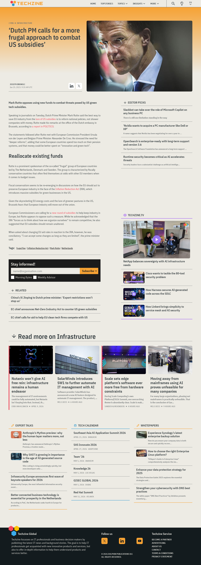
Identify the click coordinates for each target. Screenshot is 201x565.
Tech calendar (88, 425)
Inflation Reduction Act (67, 189)
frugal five (21, 248)
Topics (121, 3)
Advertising (159, 542)
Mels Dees (62, 402)
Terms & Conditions (162, 553)
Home (93, 3)
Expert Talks (24, 425)
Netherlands (67, 248)
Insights (137, 3)
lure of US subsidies (46, 119)
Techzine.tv (136, 215)
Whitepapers (150, 425)
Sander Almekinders (115, 406)
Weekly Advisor (47, 277)
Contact (156, 549)
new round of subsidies (64, 212)
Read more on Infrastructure (57, 336)
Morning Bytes (23, 277)
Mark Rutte (55, 248)
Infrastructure (24, 23)
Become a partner (162, 539)
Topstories (107, 3)
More (153, 3)
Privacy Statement (162, 556)
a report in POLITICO (42, 126)
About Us (157, 546)
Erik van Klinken (20, 406)
